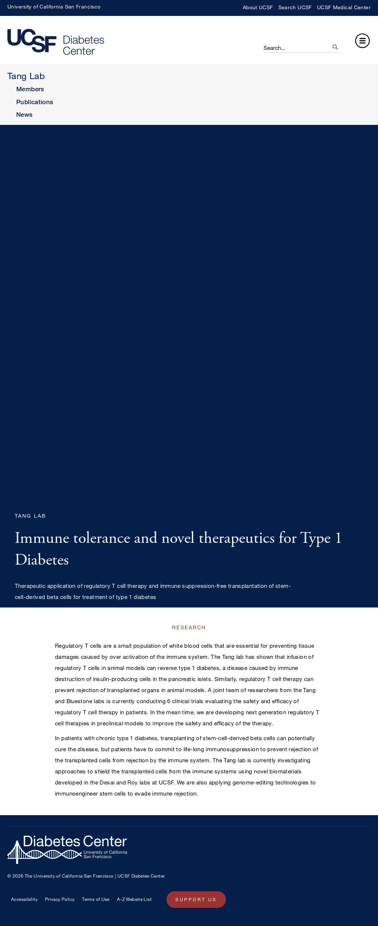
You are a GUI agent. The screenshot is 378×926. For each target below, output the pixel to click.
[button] (362, 42)
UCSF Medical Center (344, 7)
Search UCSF (295, 7)
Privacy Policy (60, 899)
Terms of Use (96, 899)
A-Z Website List (134, 899)
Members (30, 89)
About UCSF (258, 7)
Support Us (196, 899)
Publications (35, 102)
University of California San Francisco (53, 6)
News (24, 114)
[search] (328, 45)
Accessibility (24, 899)
